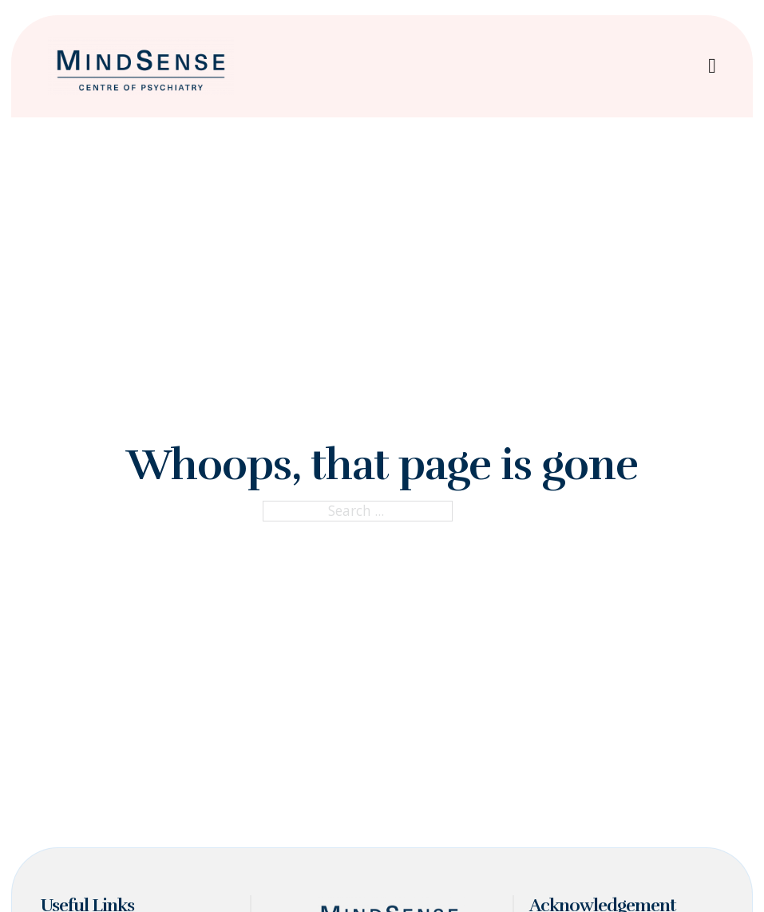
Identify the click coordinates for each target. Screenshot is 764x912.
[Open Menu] (712, 66)
